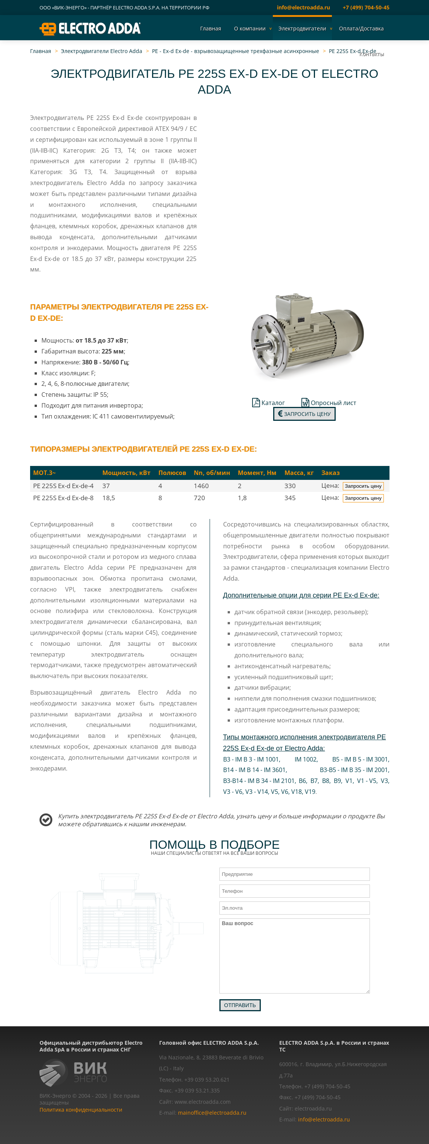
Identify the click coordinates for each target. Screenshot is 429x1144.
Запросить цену (304, 414)
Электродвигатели (302, 28)
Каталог (268, 403)
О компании (250, 28)
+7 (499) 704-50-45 (366, 7)
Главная (210, 28)
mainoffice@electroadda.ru (212, 1112)
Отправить (240, 1005)
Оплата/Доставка (361, 28)
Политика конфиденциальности (81, 1109)
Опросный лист (328, 403)
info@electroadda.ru (303, 7)
